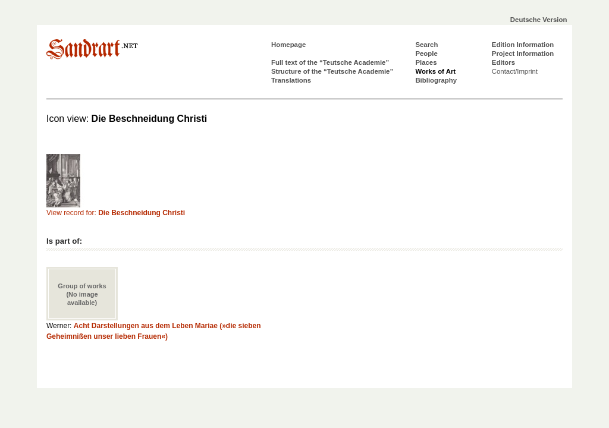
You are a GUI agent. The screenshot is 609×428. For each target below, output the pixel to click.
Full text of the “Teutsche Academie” (330, 62)
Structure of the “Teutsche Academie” (332, 71)
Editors (503, 62)
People (426, 53)
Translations (291, 80)
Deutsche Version (538, 19)
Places (426, 62)
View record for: (115, 213)
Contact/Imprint (515, 71)
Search (426, 44)
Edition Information (523, 44)
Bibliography (436, 80)
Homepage (288, 44)
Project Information (523, 53)
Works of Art (435, 71)
